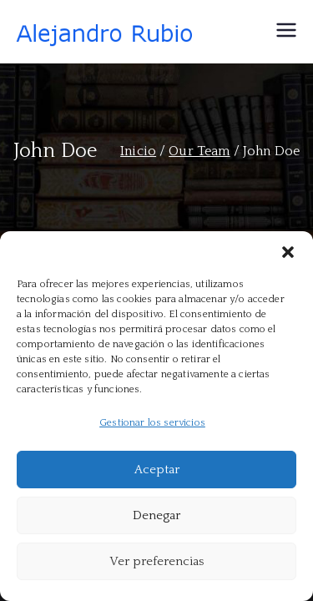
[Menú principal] (286, 31)
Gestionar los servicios (152, 422)
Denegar (156, 515)
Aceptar (156, 469)
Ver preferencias (156, 561)
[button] (288, 252)
